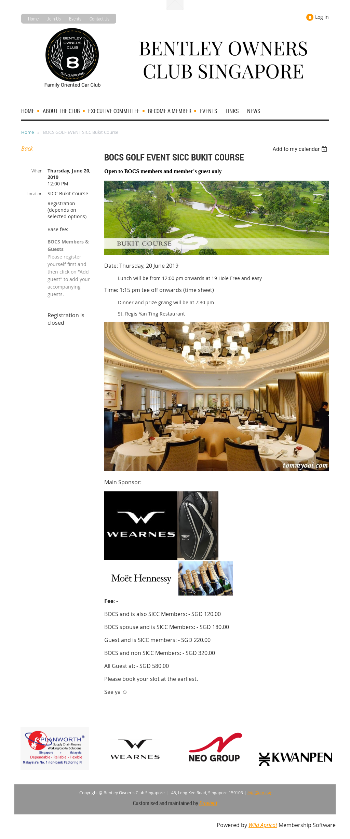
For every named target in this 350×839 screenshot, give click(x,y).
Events (75, 18)
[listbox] (300, 149)
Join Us (54, 18)
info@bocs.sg (259, 792)
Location (34, 193)
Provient (208, 803)
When (36, 170)
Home (33, 18)
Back (27, 148)
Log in (322, 17)
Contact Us (99, 18)
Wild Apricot (262, 825)
